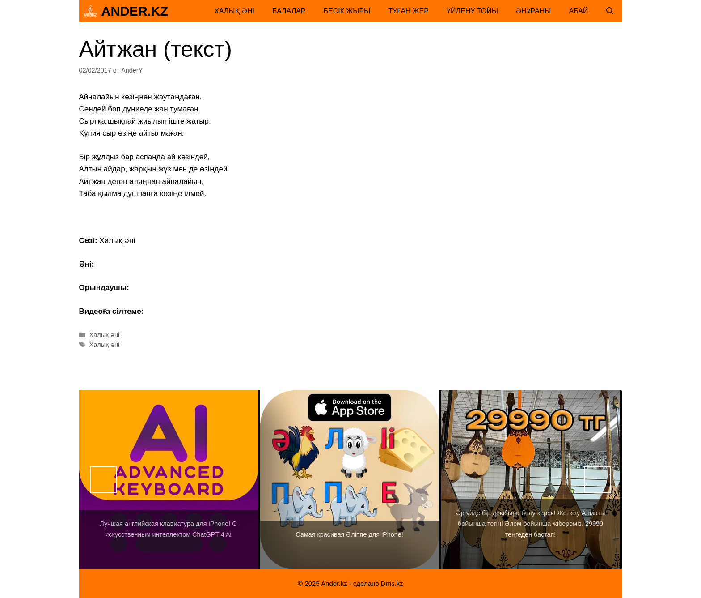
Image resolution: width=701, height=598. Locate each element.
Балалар (289, 11)
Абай (578, 11)
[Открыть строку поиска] (609, 11)
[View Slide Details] (168, 479)
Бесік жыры (347, 11)
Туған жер (408, 11)
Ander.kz (135, 11)
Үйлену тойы (472, 11)
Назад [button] (103, 479)
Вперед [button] (597, 479)
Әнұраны (533, 11)
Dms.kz (392, 583)
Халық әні (234, 11)
